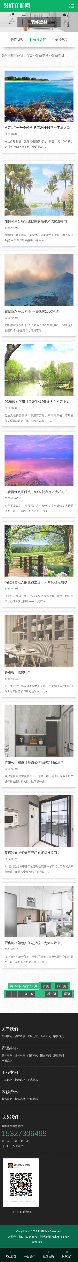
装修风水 (61, 39)
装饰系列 (7, 1055)
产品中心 (10, 1048)
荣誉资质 (58, 1036)
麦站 (67, 1236)
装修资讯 (42, 55)
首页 (29, 55)
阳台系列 (45, 1055)
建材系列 (20, 1055)
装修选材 (39, 39)
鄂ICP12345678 (28, 1236)
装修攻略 (17, 39)
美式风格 (32, 1079)
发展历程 (32, 1036)
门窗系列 (32, 1055)
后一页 (51, 1010)
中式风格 (7, 1079)
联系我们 (10, 1117)
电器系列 (7, 1060)
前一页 (61, 1002)
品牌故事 (20, 1036)
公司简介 (7, 1036)
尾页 (67, 1010)
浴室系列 (58, 1055)
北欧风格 (20, 1079)
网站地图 (45, 1236)
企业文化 (45, 1036)
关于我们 (10, 1029)
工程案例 (10, 1072)
